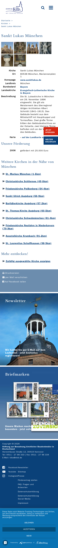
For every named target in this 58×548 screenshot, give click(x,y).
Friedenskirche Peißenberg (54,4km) (28, 188)
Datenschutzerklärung (28, 491)
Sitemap (22, 472)
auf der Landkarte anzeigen (37, 137)
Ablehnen (29, 523)
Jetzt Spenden (50, 131)
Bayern (24, 87)
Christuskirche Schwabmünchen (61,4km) (31, 218)
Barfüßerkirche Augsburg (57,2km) (27, 203)
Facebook (13, 467)
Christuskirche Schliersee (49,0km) (27, 181)
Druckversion (10, 273)
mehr (29, 536)
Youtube (12, 472)
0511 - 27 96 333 (15, 455)
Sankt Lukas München (11, 26)
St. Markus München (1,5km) (23, 174)
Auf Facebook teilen (14, 281)
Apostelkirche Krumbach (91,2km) (26, 235)
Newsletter (23, 467)
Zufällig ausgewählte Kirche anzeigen (28, 261)
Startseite (5, 21)
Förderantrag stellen (27, 480)
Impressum (23, 503)
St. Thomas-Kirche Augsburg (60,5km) (29, 210)
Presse (21, 476)
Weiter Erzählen (50, 140)
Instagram (13, 476)
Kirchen (4, 23)
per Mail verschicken (14, 277)
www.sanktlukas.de (30, 80)
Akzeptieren (29, 529)
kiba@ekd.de (16, 457)
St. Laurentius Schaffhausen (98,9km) (29, 243)
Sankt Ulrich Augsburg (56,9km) (25, 196)
